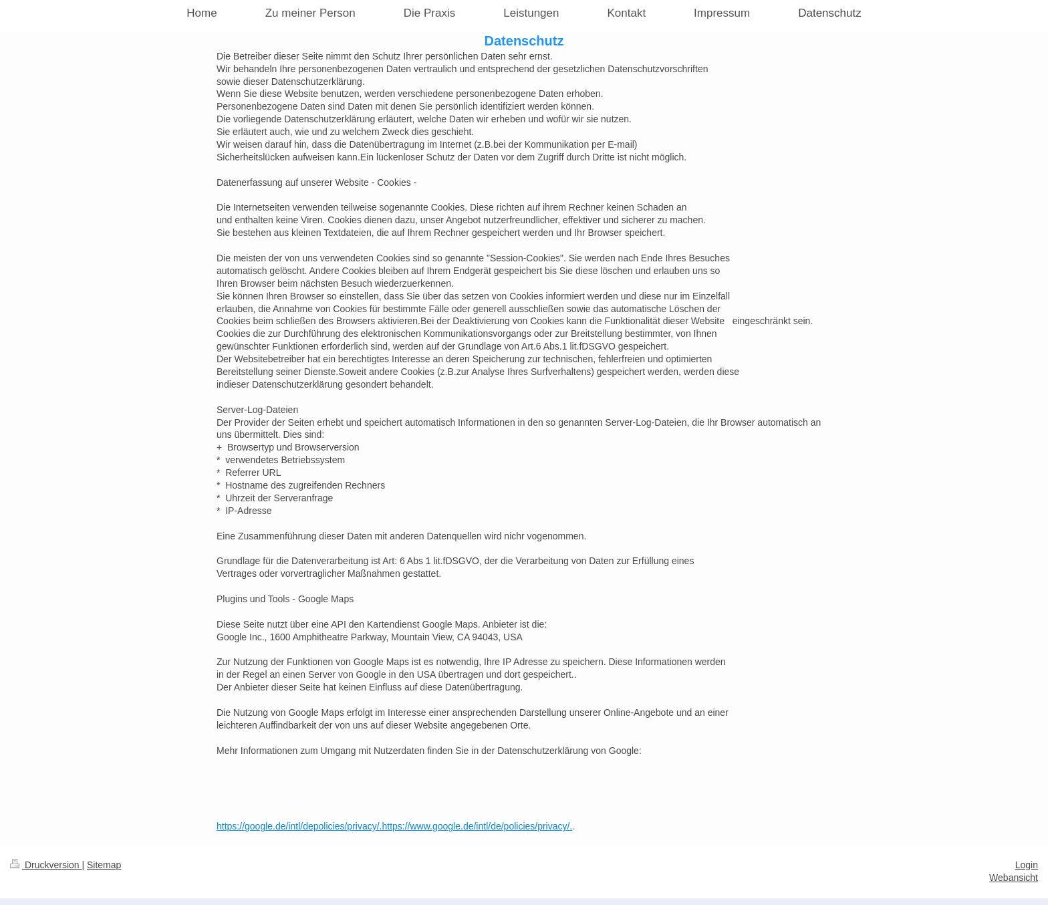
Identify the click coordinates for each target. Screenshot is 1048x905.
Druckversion (46, 865)
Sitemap (104, 865)
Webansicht (1013, 877)
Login (1026, 865)
